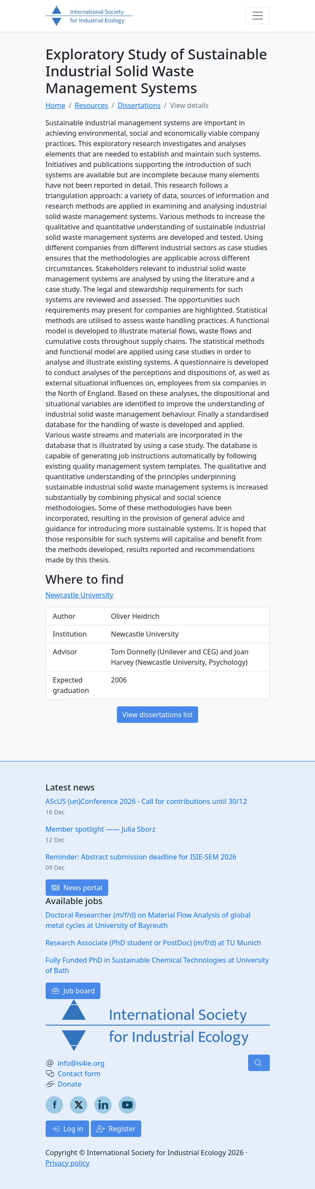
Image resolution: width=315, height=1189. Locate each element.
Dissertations (139, 105)
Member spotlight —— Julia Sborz (101, 829)
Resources (91, 105)
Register (116, 1128)
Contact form (79, 1073)
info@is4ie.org (81, 1063)
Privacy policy (68, 1163)
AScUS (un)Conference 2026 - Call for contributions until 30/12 (146, 801)
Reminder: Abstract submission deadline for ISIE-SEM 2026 (141, 857)
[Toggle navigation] (257, 15)
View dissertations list (158, 714)
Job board (73, 991)
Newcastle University (79, 595)
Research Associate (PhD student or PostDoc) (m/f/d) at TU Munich (154, 942)
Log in (67, 1128)
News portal (77, 887)
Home (56, 105)
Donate (70, 1084)
